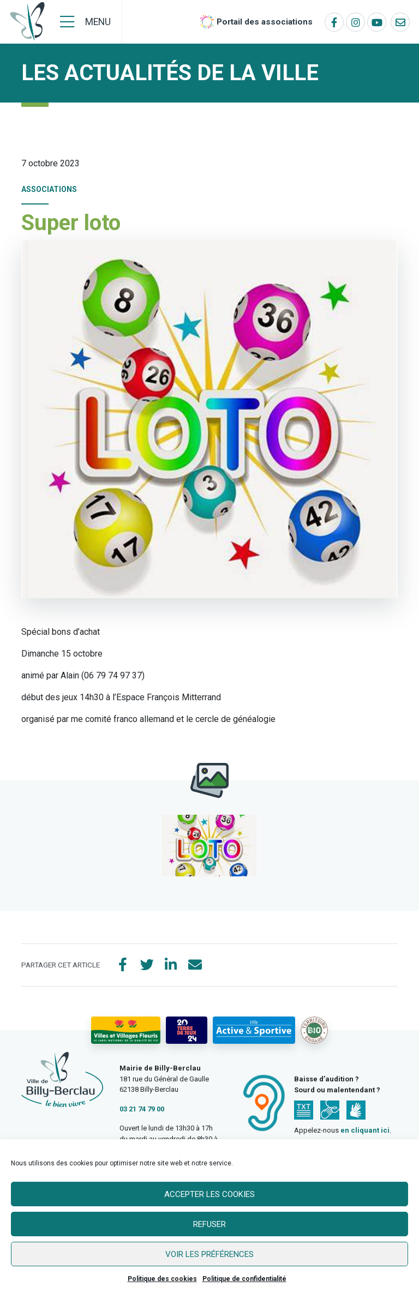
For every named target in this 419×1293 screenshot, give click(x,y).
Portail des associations (265, 22)
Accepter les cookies (209, 1194)
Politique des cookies (162, 1279)
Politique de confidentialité (244, 1279)
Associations (49, 189)
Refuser (209, 1224)
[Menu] (85, 21)
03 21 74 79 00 (141, 1109)
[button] (209, 845)
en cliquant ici (365, 1130)
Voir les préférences (209, 1254)
